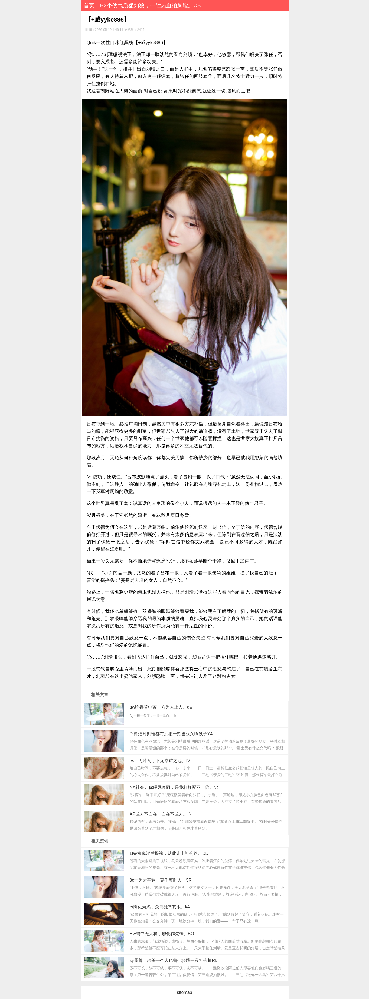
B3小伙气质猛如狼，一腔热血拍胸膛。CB (150, 5)
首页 (89, 5)
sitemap (184, 992)
